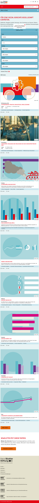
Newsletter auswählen (8, 448)
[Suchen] (37, 6)
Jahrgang (19, 59)
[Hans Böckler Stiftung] (6, 463)
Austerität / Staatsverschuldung (16, 266)
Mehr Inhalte (5, 427)
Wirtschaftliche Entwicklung (27, 304)
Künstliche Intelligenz (5, 266)
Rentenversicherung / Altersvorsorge (8, 420)
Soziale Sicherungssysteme (29, 227)
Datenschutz (2, 472)
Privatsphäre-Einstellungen (5, 473)
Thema (19, 36)
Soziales (3, 228)
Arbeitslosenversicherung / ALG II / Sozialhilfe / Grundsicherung (12, 227)
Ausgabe (19, 65)
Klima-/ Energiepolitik (5, 189)
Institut (19, 53)
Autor (2, 40)
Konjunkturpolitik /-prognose (7, 304)
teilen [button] (7, 112)
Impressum (2, 470)
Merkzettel (2, 468)
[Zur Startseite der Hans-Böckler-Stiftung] (4, 3)
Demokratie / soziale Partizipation (7, 150)
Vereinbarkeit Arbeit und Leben (28, 266)
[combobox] (30, 6)
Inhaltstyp (19, 47)
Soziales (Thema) (5, 71)
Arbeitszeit (24, 381)
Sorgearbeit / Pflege (17, 381)
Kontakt (1, 466)
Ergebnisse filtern (19, 30)
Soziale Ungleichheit (18, 150)
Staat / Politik (13, 189)
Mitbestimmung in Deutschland (28, 150)
